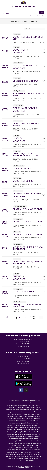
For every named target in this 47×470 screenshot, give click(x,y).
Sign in (42, 12)
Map (43, 42)
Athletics (34, 21)
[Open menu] (6, 14)
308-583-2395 (24, 346)
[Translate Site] (35, 16)
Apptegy (27, 467)
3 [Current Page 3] (16, 317)
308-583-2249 (25, 344)
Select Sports (29, 29)
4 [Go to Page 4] (19, 317)
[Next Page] (30, 317)
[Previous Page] (7, 317)
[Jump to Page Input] (41, 317)
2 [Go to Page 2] (13, 317)
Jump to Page (34, 317)
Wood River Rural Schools (18, 21)
